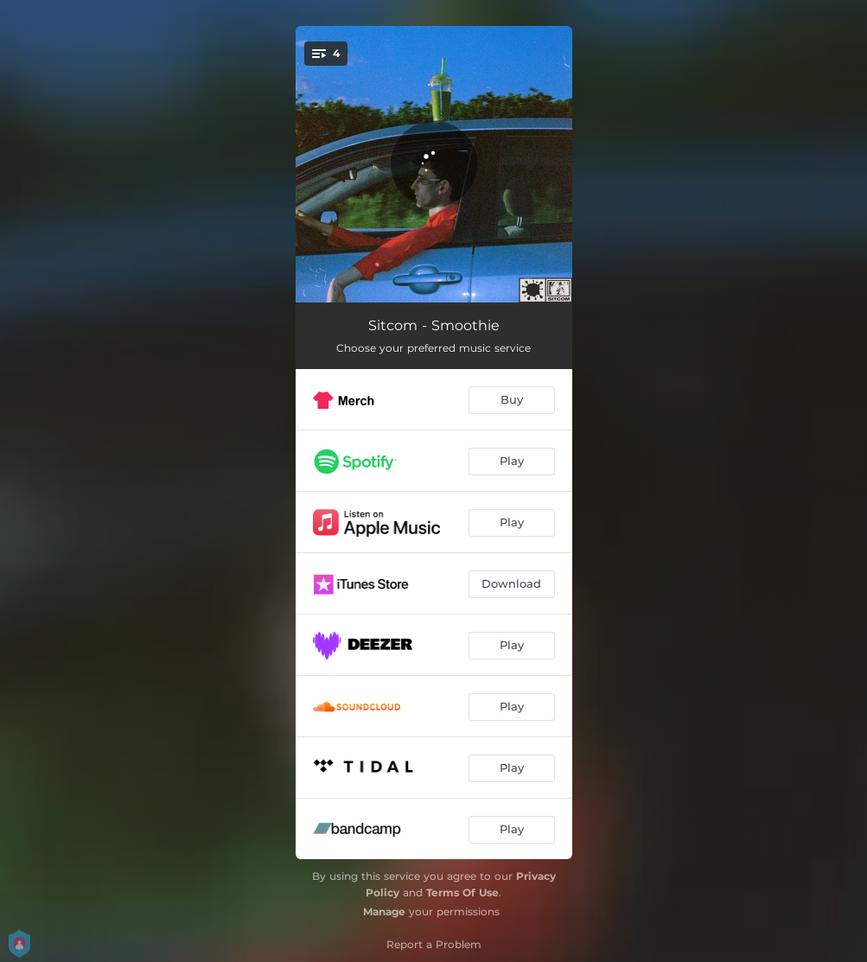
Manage (384, 911)
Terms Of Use (462, 892)
